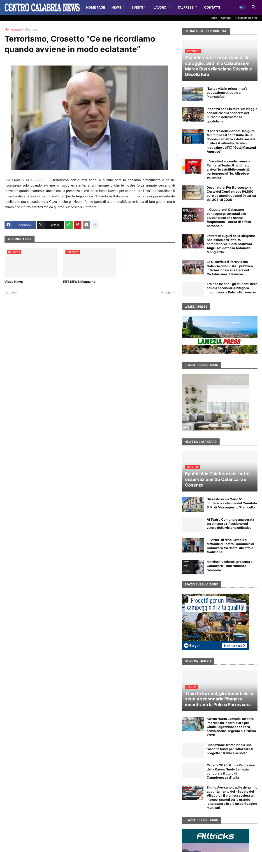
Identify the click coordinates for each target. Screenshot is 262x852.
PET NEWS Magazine (79, 281)
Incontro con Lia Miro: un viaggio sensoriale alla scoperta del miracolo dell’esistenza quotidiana (232, 115)
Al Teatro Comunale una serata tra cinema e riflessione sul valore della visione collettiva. (230, 523)
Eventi (137, 7)
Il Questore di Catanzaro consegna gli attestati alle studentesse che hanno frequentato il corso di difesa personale (229, 218)
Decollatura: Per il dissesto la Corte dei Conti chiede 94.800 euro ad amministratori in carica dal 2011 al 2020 (231, 193)
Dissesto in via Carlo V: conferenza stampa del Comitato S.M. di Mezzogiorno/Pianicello (232, 503)
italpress (31, 29)
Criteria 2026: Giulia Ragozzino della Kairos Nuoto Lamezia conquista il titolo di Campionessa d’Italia (231, 771)
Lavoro (159, 7)
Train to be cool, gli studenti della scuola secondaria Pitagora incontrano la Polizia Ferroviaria (232, 288)
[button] (242, 7)
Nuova (12, 293)
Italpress (185, 7)
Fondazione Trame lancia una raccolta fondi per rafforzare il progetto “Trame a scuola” (230, 749)
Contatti (212, 7)
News (116, 7)
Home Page (95, 7)
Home (213, 17)
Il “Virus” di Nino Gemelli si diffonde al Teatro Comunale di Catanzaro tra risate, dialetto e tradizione (230, 546)
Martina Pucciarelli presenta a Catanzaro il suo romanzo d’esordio (230, 566)
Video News (14, 281)
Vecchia (166, 293)
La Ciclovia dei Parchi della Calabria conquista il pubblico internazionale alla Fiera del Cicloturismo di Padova (230, 268)
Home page (13, 29)
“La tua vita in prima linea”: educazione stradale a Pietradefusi (227, 92)
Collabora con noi (246, 17)
